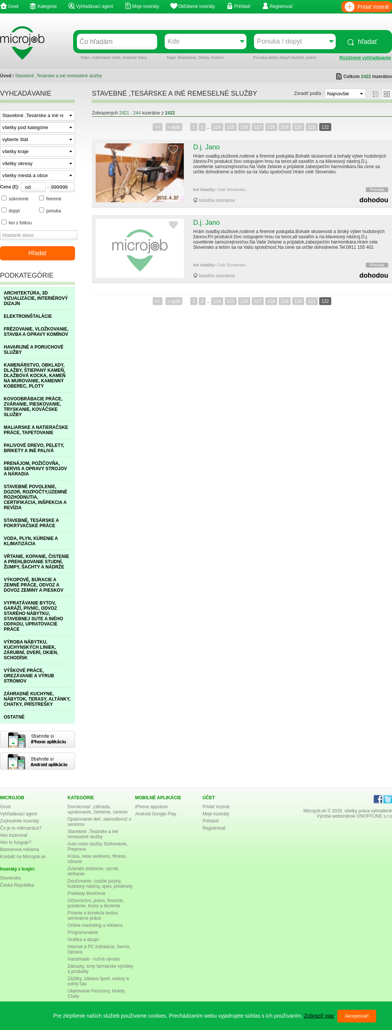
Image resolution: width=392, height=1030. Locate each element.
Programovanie (83, 932)
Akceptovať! (357, 1016)
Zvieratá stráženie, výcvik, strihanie (93, 871)
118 (271, 127)
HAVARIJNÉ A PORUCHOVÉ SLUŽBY (33, 349)
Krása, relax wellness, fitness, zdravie (97, 859)
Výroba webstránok (336, 816)
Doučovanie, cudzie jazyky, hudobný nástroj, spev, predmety (100, 883)
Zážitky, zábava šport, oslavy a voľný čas (98, 981)
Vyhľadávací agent (94, 6)
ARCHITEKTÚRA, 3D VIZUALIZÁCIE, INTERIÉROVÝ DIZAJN (36, 298)
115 (230, 127)
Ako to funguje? (15, 842)
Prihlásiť (242, 6)
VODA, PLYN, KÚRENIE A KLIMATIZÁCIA (31, 541)
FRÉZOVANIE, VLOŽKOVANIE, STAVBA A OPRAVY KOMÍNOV (36, 331)
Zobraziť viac (319, 1016)
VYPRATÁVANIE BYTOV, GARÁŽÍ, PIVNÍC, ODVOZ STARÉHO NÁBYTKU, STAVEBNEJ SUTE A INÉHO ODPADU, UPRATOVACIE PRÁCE (33, 616)
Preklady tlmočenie (86, 893)
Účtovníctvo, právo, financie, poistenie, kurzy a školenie (96, 903)
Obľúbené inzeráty (196, 6)
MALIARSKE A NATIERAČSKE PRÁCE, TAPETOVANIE (36, 430)
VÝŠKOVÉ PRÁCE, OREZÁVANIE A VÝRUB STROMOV (29, 676)
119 (284, 127)
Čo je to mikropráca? (21, 828)
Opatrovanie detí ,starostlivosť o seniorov (99, 821)
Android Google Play (155, 813)
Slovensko (10, 878)
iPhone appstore (151, 806)
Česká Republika (17, 885)
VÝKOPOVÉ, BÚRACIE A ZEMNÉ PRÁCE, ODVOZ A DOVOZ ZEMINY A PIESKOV (33, 585)
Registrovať (281, 6)
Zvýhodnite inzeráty (19, 821)
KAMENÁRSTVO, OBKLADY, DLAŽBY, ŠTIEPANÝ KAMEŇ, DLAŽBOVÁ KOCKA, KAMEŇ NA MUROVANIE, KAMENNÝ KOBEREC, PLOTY (35, 375)
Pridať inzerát (373, 7)
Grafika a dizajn (83, 939)
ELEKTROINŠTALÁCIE (28, 316)
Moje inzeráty (145, 6)
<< (157, 127)
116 (244, 127)
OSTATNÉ (14, 717)
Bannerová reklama (19, 849)
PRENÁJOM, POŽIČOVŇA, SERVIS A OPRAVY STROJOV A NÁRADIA (35, 469)
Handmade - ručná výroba (94, 959)
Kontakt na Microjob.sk (22, 856)
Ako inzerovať (14, 835)
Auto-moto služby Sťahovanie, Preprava (98, 846)
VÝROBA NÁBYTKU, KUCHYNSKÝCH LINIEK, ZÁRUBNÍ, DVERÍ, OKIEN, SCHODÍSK (31, 649)
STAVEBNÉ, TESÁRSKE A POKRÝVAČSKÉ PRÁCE (31, 523)
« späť (174, 127)
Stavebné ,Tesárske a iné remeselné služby (93, 834)
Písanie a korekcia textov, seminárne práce (93, 915)
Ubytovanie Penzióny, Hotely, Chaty (97, 993)
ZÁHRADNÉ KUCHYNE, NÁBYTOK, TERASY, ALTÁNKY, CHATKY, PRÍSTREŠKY (37, 699)
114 (217, 127)
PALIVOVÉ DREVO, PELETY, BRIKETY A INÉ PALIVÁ (34, 448)
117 (257, 127)
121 (311, 127)
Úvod (13, 6)
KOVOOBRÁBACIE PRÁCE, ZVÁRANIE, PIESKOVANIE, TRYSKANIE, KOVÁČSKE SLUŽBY (33, 406)
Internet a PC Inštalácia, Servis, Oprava (99, 949)
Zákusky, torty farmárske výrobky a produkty (100, 969)
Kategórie (47, 6)
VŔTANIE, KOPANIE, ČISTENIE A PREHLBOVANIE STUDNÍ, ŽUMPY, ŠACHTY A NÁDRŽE (36, 562)
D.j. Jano (206, 147)
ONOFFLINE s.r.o (374, 816)
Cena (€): (9, 186)
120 (298, 127)
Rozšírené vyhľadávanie (365, 57)
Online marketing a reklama (95, 925)
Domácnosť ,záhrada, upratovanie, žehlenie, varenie (98, 809)
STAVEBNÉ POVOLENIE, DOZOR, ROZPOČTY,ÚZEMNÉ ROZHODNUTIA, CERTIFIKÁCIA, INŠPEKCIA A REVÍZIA (35, 497)
